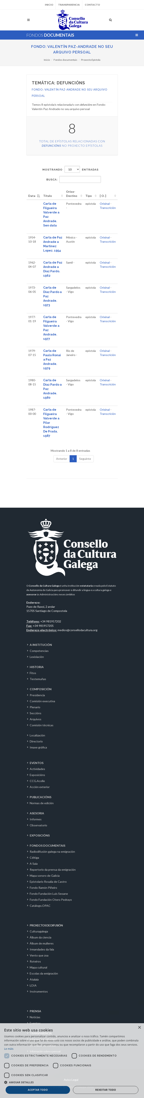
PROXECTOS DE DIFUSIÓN (46, 925)
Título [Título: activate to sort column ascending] (47, 195)
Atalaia (34, 979)
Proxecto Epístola (90, 59)
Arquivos (35, 719)
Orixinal (105, 203)
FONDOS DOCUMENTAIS (47, 845)
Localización (37, 735)
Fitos (33, 673)
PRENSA (35, 1011)
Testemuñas (38, 679)
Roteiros (35, 961)
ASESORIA (37, 813)
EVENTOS (36, 763)
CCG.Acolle (37, 781)
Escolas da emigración (44, 973)
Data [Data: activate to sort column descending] (31, 195)
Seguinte (85, 458)
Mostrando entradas (70, 169)
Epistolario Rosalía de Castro (48, 881)
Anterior (61, 458)
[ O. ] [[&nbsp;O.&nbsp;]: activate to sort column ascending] (103, 195)
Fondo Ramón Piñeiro (43, 887)
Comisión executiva (42, 701)
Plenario (35, 707)
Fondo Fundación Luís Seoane (49, 893)
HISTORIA (37, 667)
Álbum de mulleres (42, 943)
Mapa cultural (38, 967)
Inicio (49, 4)
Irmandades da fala (42, 949)
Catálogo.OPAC (40, 905)
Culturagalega (39, 931)
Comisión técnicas (41, 725)
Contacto (92, 4)
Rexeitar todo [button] (105, 1090)
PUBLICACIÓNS (40, 797)
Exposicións (37, 775)
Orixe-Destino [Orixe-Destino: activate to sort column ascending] (71, 193)
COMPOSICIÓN (41, 689)
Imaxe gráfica (38, 747)
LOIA (33, 985)
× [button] (139, 1027)
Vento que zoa (39, 955)
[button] (72, 1082)
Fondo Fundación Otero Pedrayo (51, 899)
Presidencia (37, 695)
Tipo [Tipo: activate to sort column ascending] (88, 195)
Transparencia (69, 4)
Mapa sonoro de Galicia (45, 875)
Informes (36, 819)
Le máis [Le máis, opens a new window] (9, 1049)
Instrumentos (39, 991)
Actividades (37, 769)
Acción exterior (40, 787)
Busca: (73, 179)
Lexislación (37, 657)
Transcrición (108, 207)
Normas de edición (42, 803)
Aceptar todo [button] (38, 1090)
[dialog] (72, 1060)
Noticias (35, 1017)
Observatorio (38, 825)
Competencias (39, 651)
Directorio (36, 741)
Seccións (35, 713)
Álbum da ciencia (40, 937)
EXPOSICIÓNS (40, 835)
